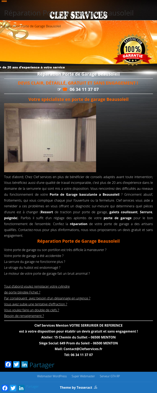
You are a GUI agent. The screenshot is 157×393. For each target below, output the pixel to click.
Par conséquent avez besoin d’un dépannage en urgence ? (47, 298)
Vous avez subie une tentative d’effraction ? (35, 304)
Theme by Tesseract (76, 387)
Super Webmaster (83, 376)
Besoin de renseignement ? (24, 316)
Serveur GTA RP (110, 376)
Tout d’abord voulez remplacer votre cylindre (37, 286)
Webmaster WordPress (52, 376)
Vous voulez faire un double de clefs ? (31, 310)
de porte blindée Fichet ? (22, 292)
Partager (41, 365)
